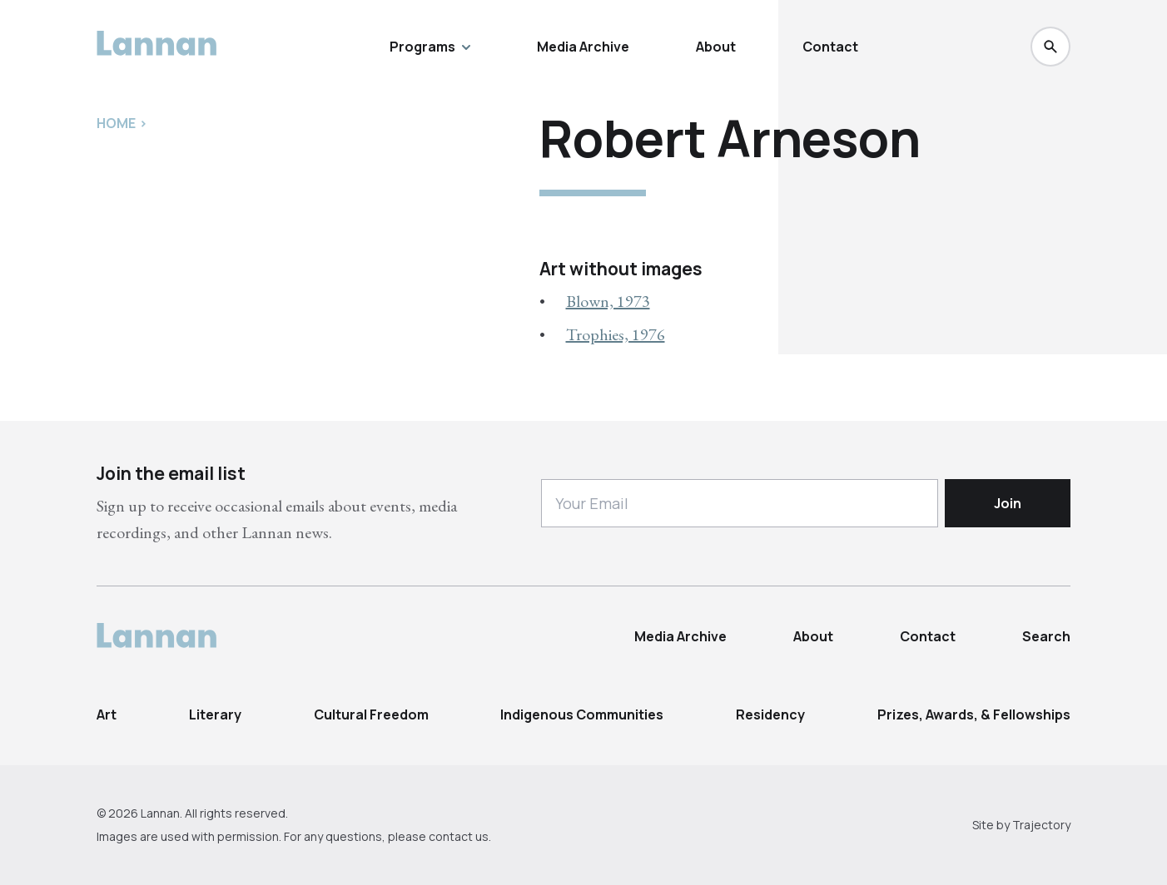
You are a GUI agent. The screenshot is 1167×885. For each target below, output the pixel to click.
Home (116, 123)
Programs (430, 46)
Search (1046, 636)
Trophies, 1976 (615, 334)
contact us (459, 836)
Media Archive (583, 46)
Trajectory (1041, 825)
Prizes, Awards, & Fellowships (973, 714)
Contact (830, 46)
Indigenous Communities (581, 714)
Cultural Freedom (371, 714)
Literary (215, 714)
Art (107, 714)
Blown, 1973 (608, 301)
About (716, 46)
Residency (770, 714)
